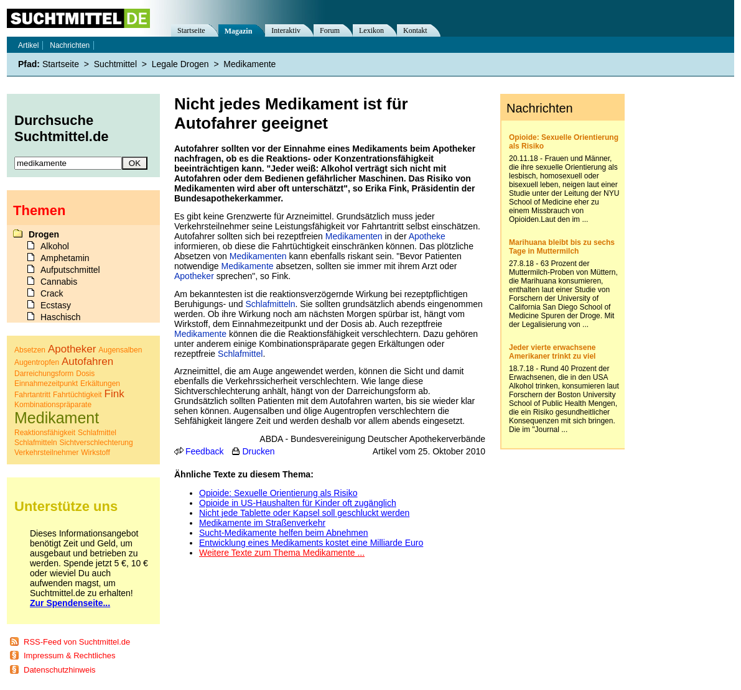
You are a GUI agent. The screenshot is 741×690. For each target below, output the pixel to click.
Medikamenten (354, 236)
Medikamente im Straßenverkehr (262, 523)
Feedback (204, 451)
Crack (51, 293)
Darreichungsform (43, 373)
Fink (114, 394)
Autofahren (87, 361)
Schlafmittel (240, 354)
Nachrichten (70, 45)
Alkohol (54, 246)
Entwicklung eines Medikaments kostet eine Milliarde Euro (311, 543)
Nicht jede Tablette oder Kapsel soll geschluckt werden (304, 513)
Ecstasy (55, 305)
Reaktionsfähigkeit (44, 432)
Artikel (28, 45)
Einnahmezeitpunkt (46, 383)
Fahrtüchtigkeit (77, 394)
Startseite (191, 30)
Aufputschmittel (70, 270)
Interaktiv (286, 30)
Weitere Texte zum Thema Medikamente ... (282, 553)
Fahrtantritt (32, 394)
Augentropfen (36, 362)
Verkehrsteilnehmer (46, 452)
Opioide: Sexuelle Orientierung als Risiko (278, 493)
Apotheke (427, 236)
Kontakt (415, 30)
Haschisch (60, 317)
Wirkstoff (95, 452)
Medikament (56, 417)
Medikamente (247, 266)
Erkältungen (100, 383)
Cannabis (58, 282)
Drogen (44, 234)
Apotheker (194, 276)
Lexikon (371, 30)
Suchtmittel (115, 64)
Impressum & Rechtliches (69, 655)
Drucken (258, 451)
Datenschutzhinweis (60, 669)
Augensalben (120, 350)
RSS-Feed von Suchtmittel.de (77, 641)
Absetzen (29, 350)
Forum (330, 30)
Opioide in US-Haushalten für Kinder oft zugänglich (297, 503)
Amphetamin (65, 258)
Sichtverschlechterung (96, 442)
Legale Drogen (180, 64)
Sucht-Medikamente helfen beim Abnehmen (283, 533)
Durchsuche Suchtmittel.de (61, 128)
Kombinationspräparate (52, 404)
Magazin (239, 31)
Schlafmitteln (270, 304)
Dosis (85, 373)
